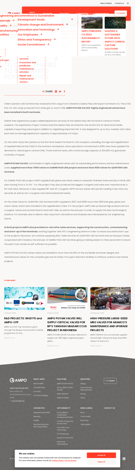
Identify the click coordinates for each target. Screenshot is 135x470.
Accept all (101, 455)
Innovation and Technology (63, 428)
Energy (83, 383)
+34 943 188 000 (18, 401)
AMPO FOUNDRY (63, 398)
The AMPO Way (39, 387)
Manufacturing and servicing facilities (41, 425)
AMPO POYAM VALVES (65, 383)
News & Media (106, 3)
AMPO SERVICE (62, 394)
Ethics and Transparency (62, 443)
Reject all (101, 462)
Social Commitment (65, 438)
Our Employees (63, 434)
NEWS (13, 30)
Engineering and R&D (41, 412)
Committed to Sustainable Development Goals (65, 414)
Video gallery (85, 424)
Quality (36, 420)
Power (82, 398)
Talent (120, 13)
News (82, 412)
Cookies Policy (58, 460)
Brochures (84, 420)
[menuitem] (128, 3)
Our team (37, 391)
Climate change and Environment (65, 422)
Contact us (119, 3)
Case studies (85, 416)
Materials (37, 416)
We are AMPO (38, 383)
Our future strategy (40, 395)
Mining (83, 394)
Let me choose (70, 460)
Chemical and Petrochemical (86, 388)
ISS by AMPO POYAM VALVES (65, 388)
